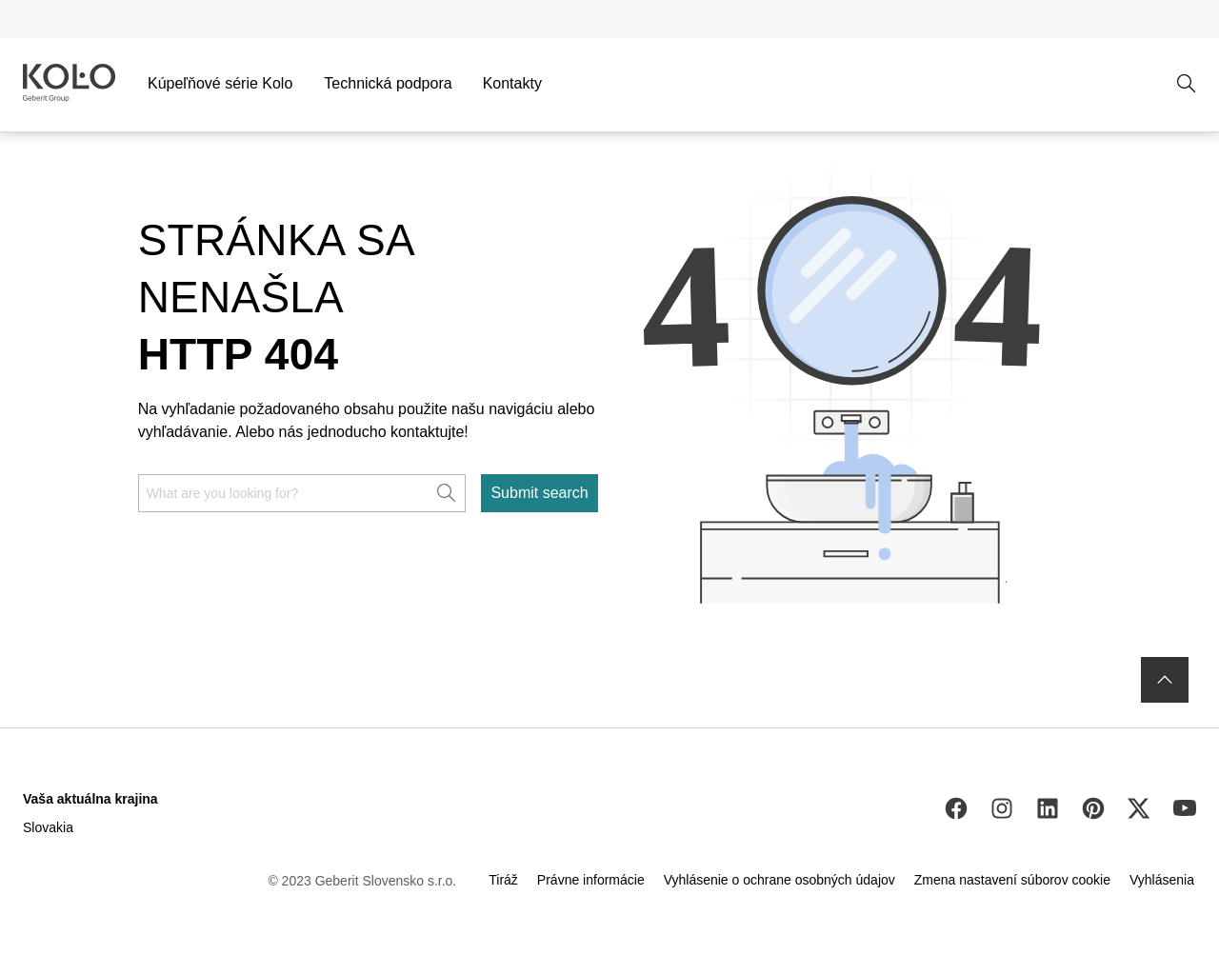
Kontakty (512, 83)
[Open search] (1187, 84)
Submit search (539, 493)
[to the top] (1165, 680)
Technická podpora (387, 83)
